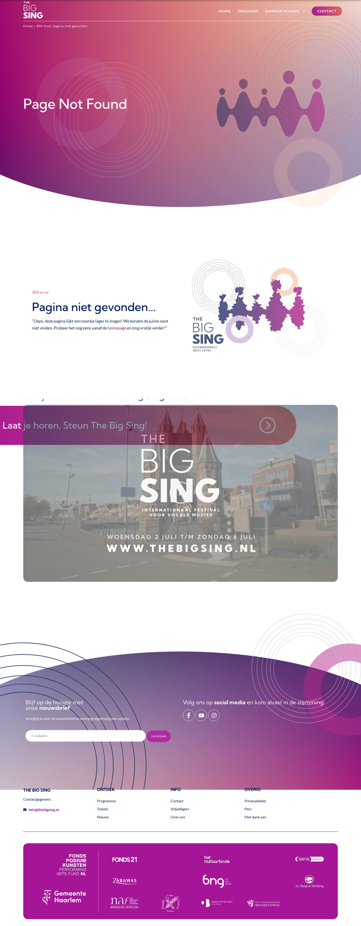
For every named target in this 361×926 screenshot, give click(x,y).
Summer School (285, 11)
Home (225, 11)
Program (248, 11)
